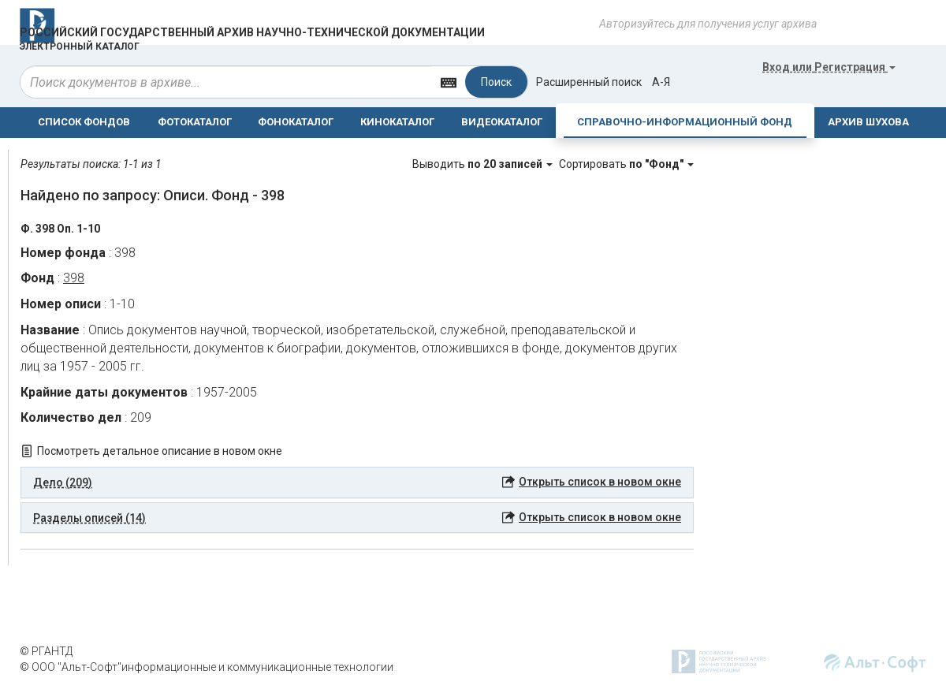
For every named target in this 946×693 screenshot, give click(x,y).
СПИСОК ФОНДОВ (84, 122)
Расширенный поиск (589, 82)
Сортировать (626, 164)
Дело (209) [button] (62, 482)
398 (73, 277)
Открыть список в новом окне (600, 481)
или (829, 67)
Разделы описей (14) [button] (89, 518)
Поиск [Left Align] (496, 82)
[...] (226, 82)
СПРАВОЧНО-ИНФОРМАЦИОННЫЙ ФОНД (684, 122)
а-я (661, 82)
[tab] (357, 482)
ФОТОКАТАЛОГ (195, 122)
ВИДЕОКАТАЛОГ (501, 122)
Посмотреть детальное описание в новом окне (159, 451)
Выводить (483, 164)
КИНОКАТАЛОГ (397, 122)
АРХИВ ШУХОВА (868, 122)
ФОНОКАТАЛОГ (295, 122)
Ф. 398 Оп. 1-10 (60, 228)
